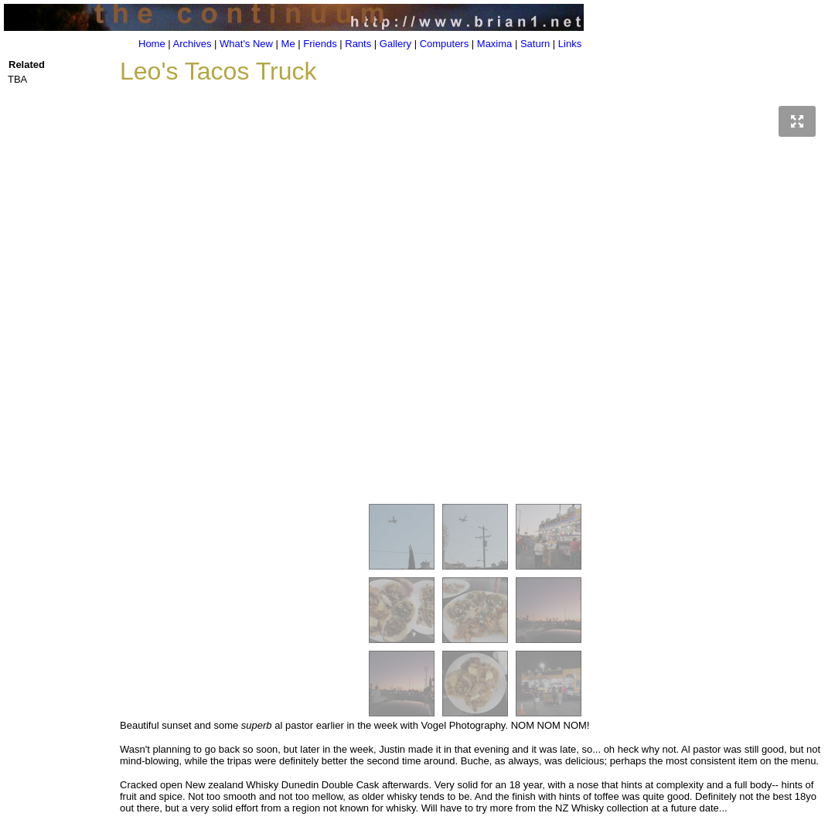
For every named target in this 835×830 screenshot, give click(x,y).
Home (151, 43)
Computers (444, 43)
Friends (319, 43)
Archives (192, 43)
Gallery (395, 43)
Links (569, 43)
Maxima (495, 43)
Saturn (535, 43)
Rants (358, 43)
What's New (246, 43)
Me (288, 43)
